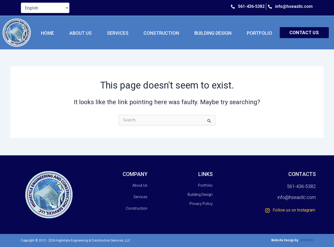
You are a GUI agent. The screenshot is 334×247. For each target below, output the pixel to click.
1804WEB (306, 240)
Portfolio (259, 33)
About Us (80, 33)
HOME (47, 33)
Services (117, 33)
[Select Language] (45, 8)
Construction (161, 33)
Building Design (212, 33)
